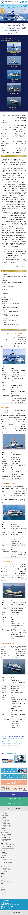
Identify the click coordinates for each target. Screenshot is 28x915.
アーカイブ (3, 890)
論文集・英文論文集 (6, 834)
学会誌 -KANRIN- (6, 835)
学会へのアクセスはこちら (14, 803)
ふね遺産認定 (5, 871)
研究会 (3, 852)
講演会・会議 (4, 843)
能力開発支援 (4, 857)
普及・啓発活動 (4, 866)
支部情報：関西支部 (6, 825)
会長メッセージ (5, 815)
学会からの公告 (5, 820)
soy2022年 (15, 738)
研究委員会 (4, 853)
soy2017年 (20, 740)
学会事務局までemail (6, 30)
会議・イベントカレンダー (8, 848)
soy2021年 (20, 738)
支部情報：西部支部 (6, 826)
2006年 (8, 745)
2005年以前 (14, 745)
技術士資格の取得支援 (7, 862)
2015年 (7, 741)
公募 (2, 887)
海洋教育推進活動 (6, 869)
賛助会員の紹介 (4, 883)
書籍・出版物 (5, 840)
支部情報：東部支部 (6, 823)
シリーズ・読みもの (6, 839)
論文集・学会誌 (4, 832)
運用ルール (3, 896)
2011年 (3, 743)
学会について (4, 812)
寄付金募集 (4, 822)
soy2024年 (4, 738)
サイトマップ (4, 892)
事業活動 (4, 817)
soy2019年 (9, 740)
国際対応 (3, 873)
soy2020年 (4, 740)
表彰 (2, 880)
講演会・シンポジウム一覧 (8, 844)
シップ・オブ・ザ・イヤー (7, 882)
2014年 (11, 741)
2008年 (18, 743)
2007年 (3, 745)
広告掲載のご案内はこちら (10, 753)
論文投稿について (6, 837)
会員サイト (3, 876)
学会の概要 (4, 813)
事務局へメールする (6, 908)
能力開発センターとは (7, 859)
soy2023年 (9, 738)
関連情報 (4, 855)
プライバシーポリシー (6, 894)
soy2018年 (15, 740)
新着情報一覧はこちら (14, 799)
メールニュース (4, 878)
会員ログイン (14, 794)
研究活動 (3, 850)
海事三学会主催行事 (6, 846)
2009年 (13, 743)
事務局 (3, 830)
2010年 (8, 743)
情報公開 (4, 828)
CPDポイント (5, 864)
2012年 (21, 741)
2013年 (16, 741)
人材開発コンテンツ (6, 861)
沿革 (3, 818)
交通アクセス (17, 904)
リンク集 (3, 889)
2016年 (3, 741)
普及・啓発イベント (6, 868)
